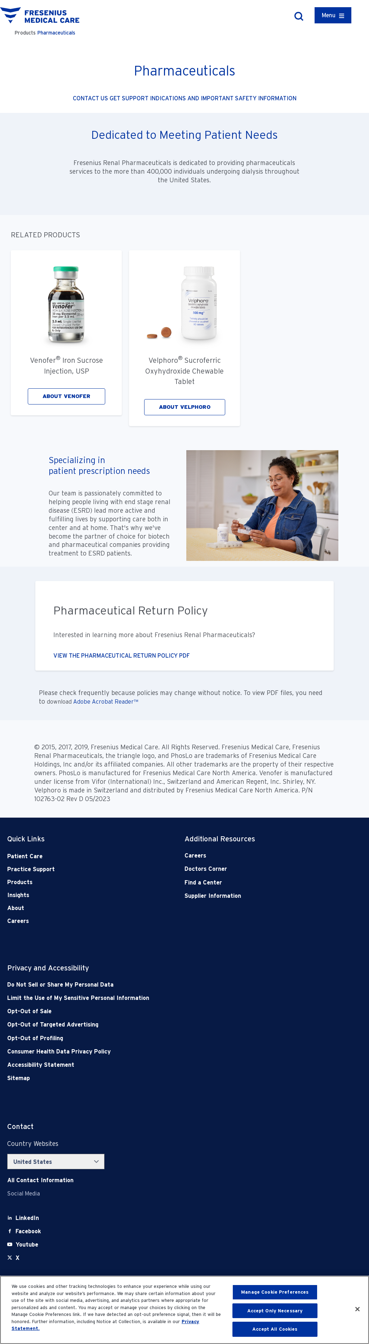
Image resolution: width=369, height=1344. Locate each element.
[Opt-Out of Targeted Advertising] (149, 1024)
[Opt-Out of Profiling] (149, 1038)
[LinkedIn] (27, 1218)
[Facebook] (28, 1231)
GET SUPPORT (130, 98)
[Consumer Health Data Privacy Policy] (149, 1051)
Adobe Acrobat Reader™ (105, 701)
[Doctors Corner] (255, 869)
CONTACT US (91, 98)
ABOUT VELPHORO (184, 407)
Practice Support (31, 869)
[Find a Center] (255, 882)
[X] (17, 1258)
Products (19, 882)
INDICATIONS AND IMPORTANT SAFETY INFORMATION (223, 98)
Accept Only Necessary (275, 1310)
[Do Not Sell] (149, 984)
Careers (18, 921)
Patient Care (25, 856)
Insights (18, 895)
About (15, 908)
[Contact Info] (40, 1180)
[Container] (333, 15)
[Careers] (255, 855)
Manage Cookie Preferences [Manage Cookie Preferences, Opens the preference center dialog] (274, 1292)
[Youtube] (26, 1244)
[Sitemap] (149, 1078)
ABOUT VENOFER (66, 396)
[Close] (357, 1309)
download (60, 701)
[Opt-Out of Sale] (149, 1011)
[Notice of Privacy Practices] (149, 998)
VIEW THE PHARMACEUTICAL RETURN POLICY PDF (121, 655)
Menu (328, 15)
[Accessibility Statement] (149, 1065)
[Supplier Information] (255, 896)
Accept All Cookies (274, 1329)
